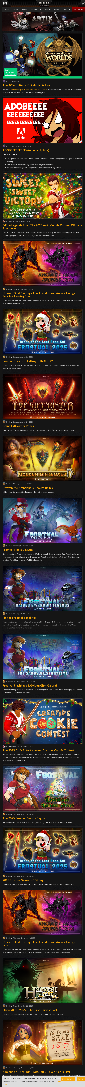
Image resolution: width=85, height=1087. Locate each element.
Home (7, 9)
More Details (67, 1079)
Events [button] (67, 9)
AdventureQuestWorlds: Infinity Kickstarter (28, 89)
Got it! (81, 1079)
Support (57, 9)
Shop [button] (47, 9)
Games (15, 9)
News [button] (24, 9)
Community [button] (36, 9)
